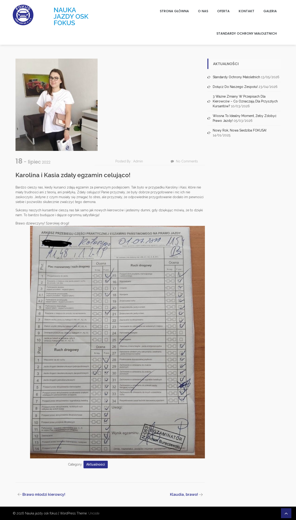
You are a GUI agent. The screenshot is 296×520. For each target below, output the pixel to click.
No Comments (187, 161)
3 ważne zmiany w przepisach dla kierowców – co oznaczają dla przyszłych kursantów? (245, 101)
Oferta (223, 11)
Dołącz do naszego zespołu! (235, 87)
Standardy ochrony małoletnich (246, 33)
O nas (203, 11)
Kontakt (246, 11)
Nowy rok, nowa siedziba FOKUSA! (239, 130)
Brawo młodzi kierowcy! (43, 494)
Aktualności (95, 464)
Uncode (93, 513)
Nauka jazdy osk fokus (71, 16)
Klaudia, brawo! (184, 494)
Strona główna (174, 11)
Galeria (270, 11)
